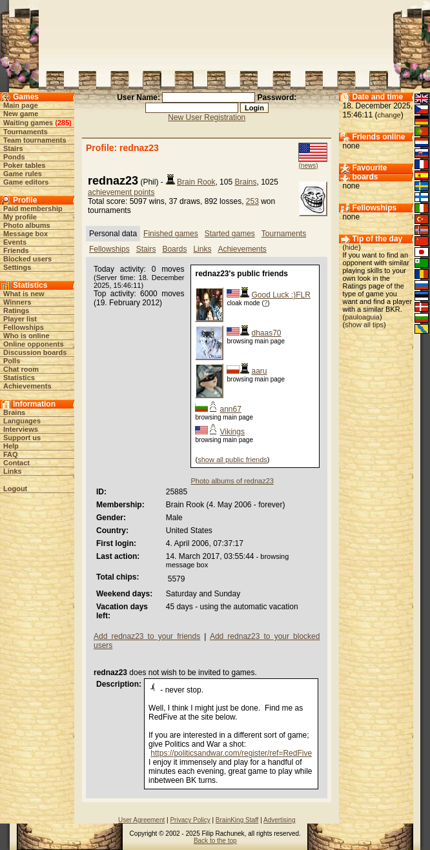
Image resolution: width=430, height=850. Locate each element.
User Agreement (141, 820)
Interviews (20, 429)
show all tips (364, 325)
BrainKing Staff (237, 820)
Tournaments (25, 132)
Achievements (27, 386)
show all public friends (232, 459)
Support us (22, 437)
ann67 (230, 409)
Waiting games (28, 122)
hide (351, 247)
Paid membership (33, 208)
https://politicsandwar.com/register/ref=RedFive (231, 753)
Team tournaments (35, 140)
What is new (24, 294)
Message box (25, 234)
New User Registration (206, 117)
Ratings (16, 310)
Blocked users (27, 259)
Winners (17, 302)
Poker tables (24, 165)
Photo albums (26, 225)
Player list (20, 319)
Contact (16, 463)
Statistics (19, 377)
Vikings (232, 431)
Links (12, 471)
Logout (15, 488)
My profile (20, 217)
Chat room (21, 369)
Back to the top (215, 840)
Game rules (22, 173)
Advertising (279, 820)
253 (252, 201)
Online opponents (33, 344)
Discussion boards (35, 352)
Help (11, 446)
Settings (17, 267)
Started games (230, 233)
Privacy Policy (190, 820)
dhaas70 (266, 333)
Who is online (26, 335)
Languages (22, 421)
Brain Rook (196, 182)
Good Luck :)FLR (280, 294)
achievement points (121, 192)
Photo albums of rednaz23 (231, 481)
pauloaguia (362, 317)
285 (63, 122)
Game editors (25, 182)
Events (14, 242)
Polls (11, 361)
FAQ (10, 454)
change (389, 115)
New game (20, 113)
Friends (16, 250)
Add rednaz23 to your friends (147, 636)
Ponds (14, 157)
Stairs (13, 148)
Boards (174, 249)
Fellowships (23, 327)
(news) (308, 165)
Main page (20, 105)
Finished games (170, 233)
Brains (14, 412)
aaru (259, 371)
